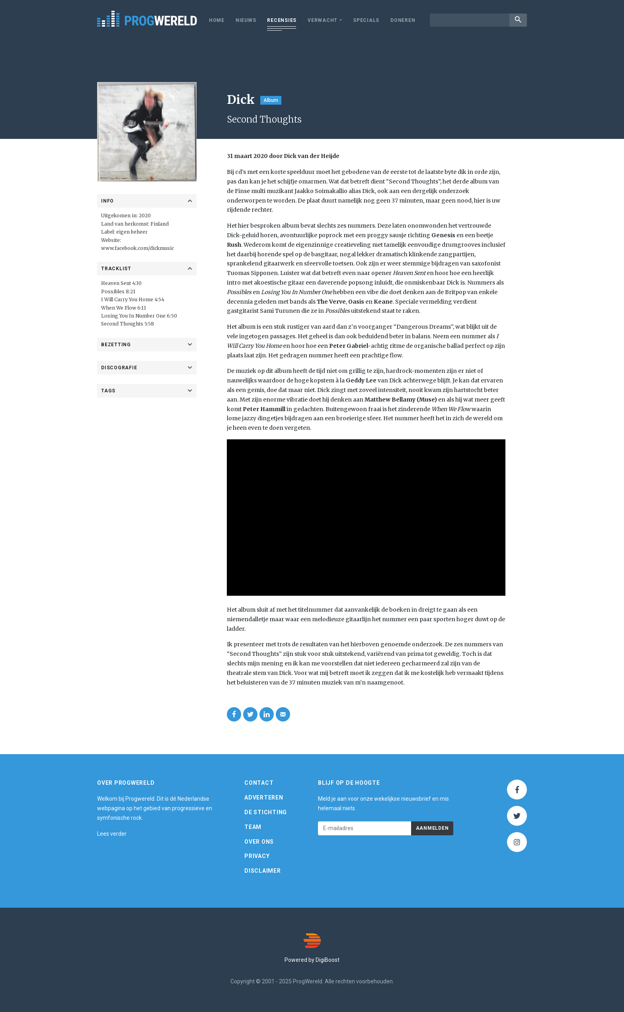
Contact (258, 783)
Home (216, 20)
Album (270, 100)
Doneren (402, 20)
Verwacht (322, 20)
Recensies (281, 20)
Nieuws (246, 20)
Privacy (256, 856)
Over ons (259, 841)
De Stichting (265, 812)
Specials (366, 20)
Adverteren (263, 797)
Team (252, 827)
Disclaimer (262, 871)
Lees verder (112, 834)
